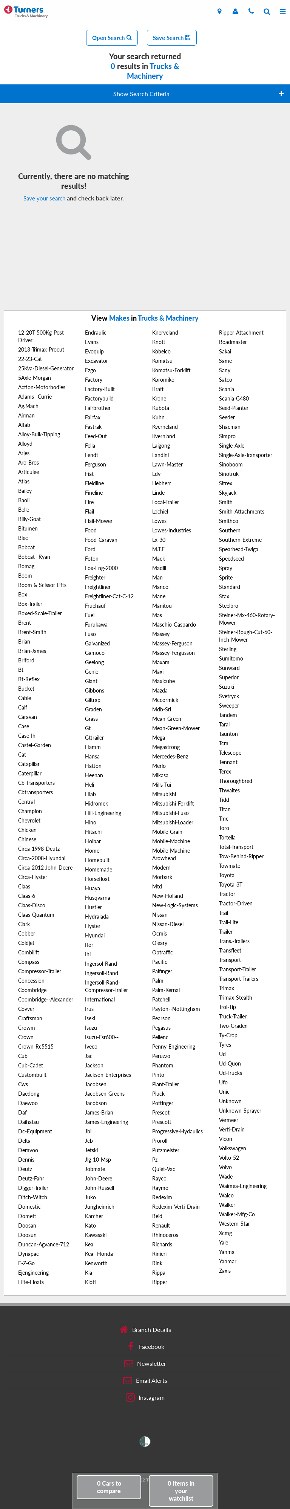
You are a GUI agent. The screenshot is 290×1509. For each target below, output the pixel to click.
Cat (22, 754)
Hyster (92, 926)
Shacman (230, 426)
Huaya (92, 888)
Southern (230, 530)
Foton (92, 558)
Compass (28, 962)
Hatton (93, 766)
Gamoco (95, 653)
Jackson (94, 1065)
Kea (89, 1244)
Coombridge (32, 990)
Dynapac (28, 1254)
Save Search (172, 37)
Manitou (162, 605)
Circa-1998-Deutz (39, 848)
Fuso (90, 634)
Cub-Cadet (30, 1065)
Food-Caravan (101, 540)
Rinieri (159, 1254)
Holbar (93, 841)
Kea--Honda (99, 1254)
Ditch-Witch (32, 1197)
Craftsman (30, 1018)
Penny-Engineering (173, 1046)
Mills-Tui (161, 784)
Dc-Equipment (35, 1131)
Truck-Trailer (233, 1016)
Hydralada (97, 916)
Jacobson (96, 1103)
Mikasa (160, 775)
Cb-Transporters (36, 783)
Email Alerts (145, 1380)
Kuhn (158, 417)
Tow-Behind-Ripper (241, 856)
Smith (226, 502)
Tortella (227, 837)
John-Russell (99, 1188)
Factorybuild (99, 398)
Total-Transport (236, 847)
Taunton (228, 734)
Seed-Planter (233, 408)
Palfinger (162, 971)
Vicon (225, 1139)
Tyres (225, 1044)
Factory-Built (100, 389)
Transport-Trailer (237, 969)
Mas (157, 615)
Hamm (93, 747)
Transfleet (230, 950)
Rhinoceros (165, 1235)
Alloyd (25, 443)
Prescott (161, 1122)
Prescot (161, 1112)
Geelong (94, 662)
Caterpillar (30, 773)
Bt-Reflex (29, 679)
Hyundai (95, 935)
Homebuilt (97, 860)
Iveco (91, 1046)
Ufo (223, 1082)
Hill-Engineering (103, 813)
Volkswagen (232, 1148)
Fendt (91, 455)
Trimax (226, 988)
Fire (89, 502)
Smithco (228, 521)
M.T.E (158, 549)
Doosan (27, 1225)
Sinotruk (229, 474)
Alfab (24, 425)
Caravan (27, 717)
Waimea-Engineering (243, 1186)
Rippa (158, 1272)
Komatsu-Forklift (171, 370)
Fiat (89, 474)
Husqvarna (97, 897)
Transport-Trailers (238, 978)
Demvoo (28, 1150)
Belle (23, 509)
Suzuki (226, 686)
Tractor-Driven (236, 903)
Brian (24, 641)
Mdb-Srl (161, 709)
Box (22, 594)
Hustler (93, 907)
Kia (88, 1272)
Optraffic (162, 952)
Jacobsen (95, 1084)
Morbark (162, 877)
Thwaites (229, 790)
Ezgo (90, 370)
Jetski (91, 1150)
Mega (158, 737)
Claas (24, 886)
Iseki (90, 1018)
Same (225, 361)
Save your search (44, 198)
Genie (91, 671)
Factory (93, 379)
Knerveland (165, 332)
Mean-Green (166, 719)
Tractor (227, 894)
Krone (159, 398)
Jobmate (95, 1169)
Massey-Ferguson (172, 643)
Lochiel (160, 511)
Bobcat (26, 547)
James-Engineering (106, 1122)
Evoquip (94, 351)
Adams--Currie (35, 396)
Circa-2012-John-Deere (45, 867)
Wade (226, 1176)
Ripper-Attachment (241, 332)
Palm (158, 980)
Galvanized (97, 643)
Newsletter (145, 1363)
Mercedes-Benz (170, 756)
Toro (224, 828)
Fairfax (92, 417)
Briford (26, 660)
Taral (224, 724)
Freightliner (98, 587)
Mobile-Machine (171, 841)
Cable (24, 698)
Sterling (227, 649)
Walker (227, 1205)
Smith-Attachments (241, 511)
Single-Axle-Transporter (245, 455)
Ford (90, 549)
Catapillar (29, 764)
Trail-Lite (228, 922)
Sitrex (225, 483)
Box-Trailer (30, 604)
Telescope (230, 752)
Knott (158, 342)
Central (26, 801)
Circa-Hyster (32, 877)
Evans (92, 342)
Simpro (227, 436)
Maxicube (163, 681)
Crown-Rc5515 (36, 1046)
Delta (24, 1140)
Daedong (28, 1093)
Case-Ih (26, 735)
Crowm (26, 1027)
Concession (31, 980)
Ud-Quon (230, 1063)
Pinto (158, 1075)
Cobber (26, 933)
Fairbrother (98, 408)
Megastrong (166, 747)
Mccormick (165, 700)
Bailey (25, 491)
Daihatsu (28, 1122)
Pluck (158, 1093)
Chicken (27, 830)
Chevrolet (29, 820)
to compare (109, 1487)
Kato (90, 1225)
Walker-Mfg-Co (237, 1214)
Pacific (159, 962)
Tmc (223, 818)
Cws (23, 1084)
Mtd (157, 886)
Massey (161, 634)
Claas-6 (26, 896)
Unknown (230, 1101)
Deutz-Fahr (31, 1178)
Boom (25, 575)
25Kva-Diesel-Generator (46, 368)
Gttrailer (94, 737)
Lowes (159, 521)
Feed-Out (96, 436)
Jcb (89, 1140)
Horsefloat (97, 879)
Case (23, 726)
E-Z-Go (26, 1263)
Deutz (25, 1169)
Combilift (28, 952)
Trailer (226, 931)
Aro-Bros (28, 462)
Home (92, 850)
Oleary (159, 943)
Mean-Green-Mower (176, 728)
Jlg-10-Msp (98, 1159)
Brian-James (32, 651)
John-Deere (98, 1178)
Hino (90, 822)
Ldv (156, 474)
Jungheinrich (99, 1206)
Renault (161, 1225)
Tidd (224, 800)
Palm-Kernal (166, 990)
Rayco (159, 1178)
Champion (30, 811)
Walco (226, 1195)
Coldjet (26, 943)
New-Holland (167, 896)
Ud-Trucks (230, 1073)
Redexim (162, 1197)
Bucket (26, 688)
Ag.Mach (28, 406)
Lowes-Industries (171, 530)
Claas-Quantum (36, 914)
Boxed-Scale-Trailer (40, 613)
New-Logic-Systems (175, 905)
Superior (229, 677)
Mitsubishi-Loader (172, 822)
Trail (223, 913)
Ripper (159, 1282)
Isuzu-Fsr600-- (102, 1037)
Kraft (158, 389)
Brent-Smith (32, 632)
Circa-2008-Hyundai (41, 858)
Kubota (160, 408)
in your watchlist (181, 1491)
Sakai (225, 351)
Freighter (95, 577)
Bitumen (28, 528)
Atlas (23, 481)
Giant (91, 681)
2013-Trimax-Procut (41, 349)
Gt (88, 728)
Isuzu (91, 1027)
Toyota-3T (230, 884)
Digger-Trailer (33, 1188)
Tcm (223, 743)
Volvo (225, 1167)
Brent (24, 622)
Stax (224, 596)
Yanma (226, 1252)
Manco (160, 587)
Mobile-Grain (167, 832)
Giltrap (92, 700)
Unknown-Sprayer (240, 1110)
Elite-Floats (31, 1282)
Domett (27, 1216)
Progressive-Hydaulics (177, 1131)
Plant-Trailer (165, 1084)
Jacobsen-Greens (105, 1093)
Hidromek (96, 803)
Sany (224, 370)
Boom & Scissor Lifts (42, 585)
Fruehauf (95, 605)
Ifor (89, 945)
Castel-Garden (34, 745)
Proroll (159, 1140)
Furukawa (96, 624)
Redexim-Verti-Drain (176, 1206)
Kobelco (161, 351)
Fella (90, 445)
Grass (91, 719)
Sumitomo (231, 658)
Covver (26, 1009)
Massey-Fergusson (173, 653)
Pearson (161, 1018)
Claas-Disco (31, 905)
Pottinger (162, 1103)
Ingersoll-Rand (101, 973)
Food (91, 530)
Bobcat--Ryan (34, 556)
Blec (23, 538)
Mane (158, 596)
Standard (229, 587)
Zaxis (225, 1270)
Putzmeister (165, 1150)
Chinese (27, 839)
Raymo (160, 1188)
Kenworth (96, 1263)
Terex (225, 771)
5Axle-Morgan (34, 378)
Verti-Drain (232, 1129)
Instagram (145, 1397)
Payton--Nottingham (176, 1009)
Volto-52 (229, 1157)
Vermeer (228, 1120)
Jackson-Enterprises (108, 1075)
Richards (162, 1244)
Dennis (26, 1159)
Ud (222, 1054)
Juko (90, 1197)
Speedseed (231, 558)
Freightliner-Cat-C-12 (109, 596)
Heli (89, 784)
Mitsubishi (164, 794)
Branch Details (145, 1329)
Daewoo (28, 1103)
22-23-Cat (30, 359)
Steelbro (228, 605)
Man (157, 577)
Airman (26, 415)
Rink (157, 1263)
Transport (230, 960)
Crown (26, 1037)
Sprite (226, 577)
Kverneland (165, 426)
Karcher (94, 1216)
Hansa (92, 756)
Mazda (160, 690)
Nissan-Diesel (168, 924)
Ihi (88, 954)
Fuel (89, 615)
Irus (89, 1009)
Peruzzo (161, 1056)
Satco (225, 379)
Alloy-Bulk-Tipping (39, 434)
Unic (224, 1092)
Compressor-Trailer (39, 971)
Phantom (162, 1065)
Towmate (229, 865)
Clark (24, 924)
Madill (159, 568)
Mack (158, 558)
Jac (89, 1056)
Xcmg (225, 1233)
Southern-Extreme (240, 540)
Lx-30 (158, 540)
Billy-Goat (29, 519)
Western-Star (234, 1223)
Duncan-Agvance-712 (43, 1244)
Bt (20, 670)
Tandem (228, 715)
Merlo (159, 766)
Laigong (161, 445)
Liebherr (161, 483)
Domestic (29, 1206)
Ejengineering (33, 1272)
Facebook (145, 1346)
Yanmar (227, 1261)
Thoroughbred (235, 781)
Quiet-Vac (163, 1169)
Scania (226, 389)
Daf (22, 1112)
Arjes (23, 453)
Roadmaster (233, 342)
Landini (160, 455)
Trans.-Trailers (234, 941)
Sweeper (229, 705)
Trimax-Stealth (235, 997)
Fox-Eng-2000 (101, 568)
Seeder (227, 417)
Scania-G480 (234, 398)
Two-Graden (233, 1026)
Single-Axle (231, 445)
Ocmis (159, 933)
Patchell (161, 999)
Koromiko (163, 379)
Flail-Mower (99, 521)
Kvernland (163, 436)
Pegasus (161, 1027)
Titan (225, 809)
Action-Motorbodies (41, 387)
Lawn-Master (167, 464)
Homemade (98, 869)
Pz (154, 1159)
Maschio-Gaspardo (174, 624)
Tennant (228, 762)
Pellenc (160, 1037)
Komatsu (162, 361)
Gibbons (94, 690)
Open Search (112, 37)
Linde (158, 492)
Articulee (28, 472)
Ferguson (95, 464)
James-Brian (99, 1112)
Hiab (90, 794)
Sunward (229, 668)
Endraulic (95, 332)
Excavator (96, 361)
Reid (157, 1216)
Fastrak (93, 426)
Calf (22, 707)
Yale (223, 1242)
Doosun (27, 1235)
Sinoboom (231, 464)
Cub (23, 1056)
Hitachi (93, 832)
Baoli (23, 500)
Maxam (161, 662)
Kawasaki (95, 1235)
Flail (89, 511)
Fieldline (94, 483)
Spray (225, 568)
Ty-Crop (228, 1035)
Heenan (94, 775)
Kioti (90, 1282)
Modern (161, 867)
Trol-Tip (227, 1007)
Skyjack (227, 492)
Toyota (226, 875)
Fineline (94, 492)
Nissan (160, 914)
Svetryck (229, 696)
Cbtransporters (35, 792)
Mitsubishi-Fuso (170, 813)
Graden (93, 709)
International (100, 999)
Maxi (158, 671)
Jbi (88, 1131)
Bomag (26, 566)
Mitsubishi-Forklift (173, 803)
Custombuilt (32, 1075)
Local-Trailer (165, 502)
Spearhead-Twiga (238, 549)
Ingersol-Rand (101, 963)
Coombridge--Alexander (45, 999)
